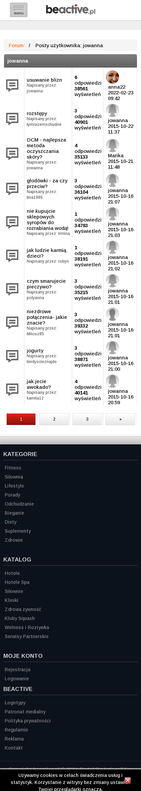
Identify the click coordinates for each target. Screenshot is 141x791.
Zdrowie (14, 540)
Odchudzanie (19, 504)
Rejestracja (17, 669)
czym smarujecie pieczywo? (46, 283)
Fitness (13, 467)
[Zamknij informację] (127, 781)
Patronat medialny (25, 711)
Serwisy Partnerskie (26, 636)
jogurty (35, 350)
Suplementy (18, 531)
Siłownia (14, 476)
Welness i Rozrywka (27, 627)
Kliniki (11, 600)
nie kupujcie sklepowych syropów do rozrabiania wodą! (47, 219)
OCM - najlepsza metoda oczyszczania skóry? (46, 148)
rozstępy (37, 113)
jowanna (17, 61)
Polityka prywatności (28, 720)
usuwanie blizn (44, 80)
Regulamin (16, 729)
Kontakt (14, 748)
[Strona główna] (70, 13)
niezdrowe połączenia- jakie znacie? (47, 317)
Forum (16, 45)
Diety (10, 522)
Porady (12, 495)
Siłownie (14, 591)
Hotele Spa (17, 582)
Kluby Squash (20, 618)
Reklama (14, 738)
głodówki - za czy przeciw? (47, 183)
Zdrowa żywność (23, 609)
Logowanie (17, 678)
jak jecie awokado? (39, 384)
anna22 (116, 87)
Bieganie (14, 513)
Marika (116, 155)
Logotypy (15, 702)
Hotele (12, 573)
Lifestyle (14, 486)
